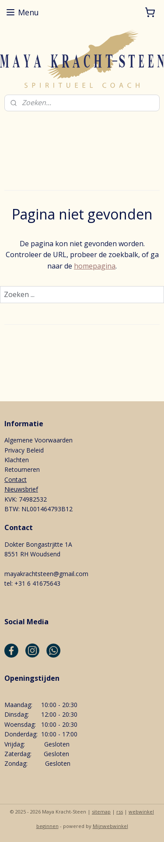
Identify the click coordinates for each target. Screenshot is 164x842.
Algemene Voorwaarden (38, 440)
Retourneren (22, 469)
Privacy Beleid (24, 450)
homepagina (94, 266)
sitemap (101, 811)
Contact (15, 479)
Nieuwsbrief (21, 489)
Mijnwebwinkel (110, 826)
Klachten (16, 460)
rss (119, 811)
